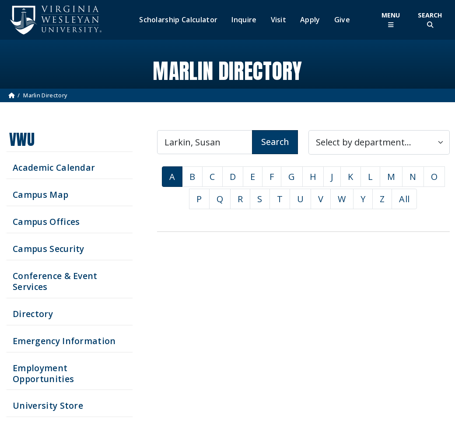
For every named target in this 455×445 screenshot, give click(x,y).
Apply (310, 19)
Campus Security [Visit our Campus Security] (48, 249)
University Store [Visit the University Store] (48, 405)
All (404, 199)
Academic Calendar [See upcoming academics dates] (54, 167)
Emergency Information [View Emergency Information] (64, 341)
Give (342, 19)
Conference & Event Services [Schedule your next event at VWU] (55, 281)
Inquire (243, 19)
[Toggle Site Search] (430, 20)
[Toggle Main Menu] (390, 20)
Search (275, 142)
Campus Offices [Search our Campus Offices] (46, 222)
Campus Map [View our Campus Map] (40, 194)
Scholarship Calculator (178, 19)
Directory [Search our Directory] (33, 314)
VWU (22, 139)
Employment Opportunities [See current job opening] (43, 373)
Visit (279, 19)
